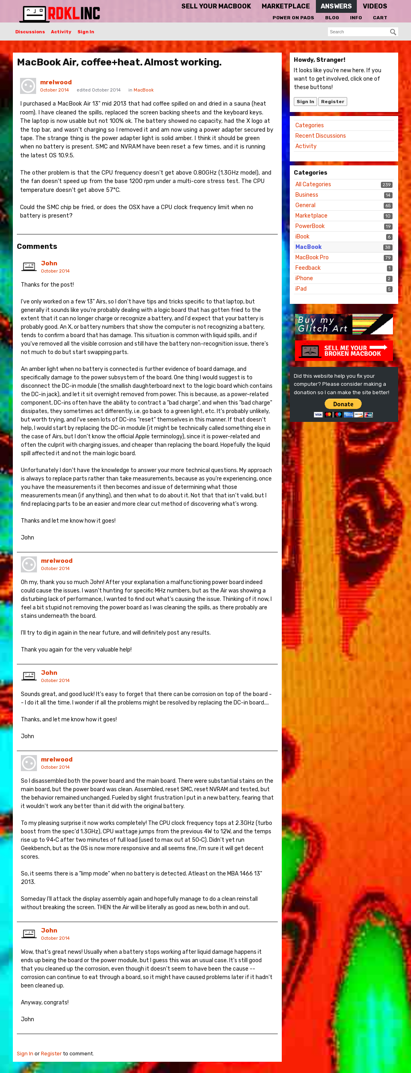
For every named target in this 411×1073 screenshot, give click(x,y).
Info (356, 17)
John (49, 263)
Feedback (308, 268)
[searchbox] (363, 31)
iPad (301, 288)
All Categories (313, 184)
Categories (309, 125)
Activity (61, 32)
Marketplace (311, 215)
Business (306, 194)
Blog (332, 17)
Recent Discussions (320, 135)
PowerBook (310, 226)
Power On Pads (293, 17)
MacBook (308, 247)
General (305, 205)
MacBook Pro (312, 257)
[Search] (393, 32)
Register (332, 101)
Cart (380, 17)
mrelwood (56, 82)
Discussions (30, 32)
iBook (302, 236)
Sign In (85, 32)
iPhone (304, 278)
